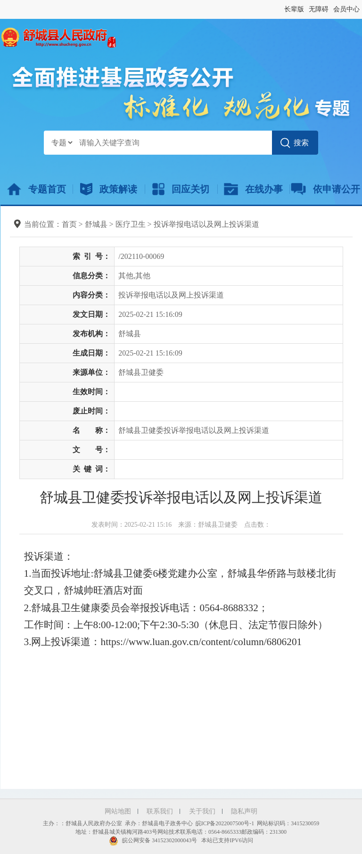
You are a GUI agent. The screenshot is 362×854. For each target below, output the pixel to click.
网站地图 (118, 811)
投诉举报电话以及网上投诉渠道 (206, 224)
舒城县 (96, 224)
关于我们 (202, 811)
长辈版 (294, 9)
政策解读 (108, 189)
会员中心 (346, 9)
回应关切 (180, 189)
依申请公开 (325, 189)
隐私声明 (244, 811)
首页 (69, 224)
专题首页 (36, 189)
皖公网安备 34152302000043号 (153, 840)
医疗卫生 (130, 224)
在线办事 (253, 189)
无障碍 (319, 9)
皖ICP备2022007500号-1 (225, 823)
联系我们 (160, 811)
